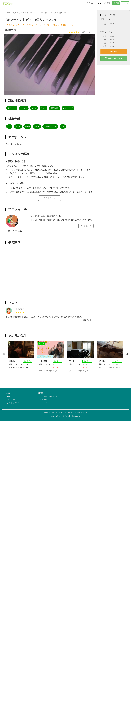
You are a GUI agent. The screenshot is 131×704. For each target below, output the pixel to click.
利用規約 (47, 413)
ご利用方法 (11, 400)
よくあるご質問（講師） (49, 396)
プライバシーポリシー (59, 413)
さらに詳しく (50, 198)
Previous (4, 354)
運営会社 (84, 413)
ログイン (43, 403)
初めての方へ (12, 396)
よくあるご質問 (13, 403)
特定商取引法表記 (74, 413)
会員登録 (115, 3)
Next (126, 354)
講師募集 (43, 400)
